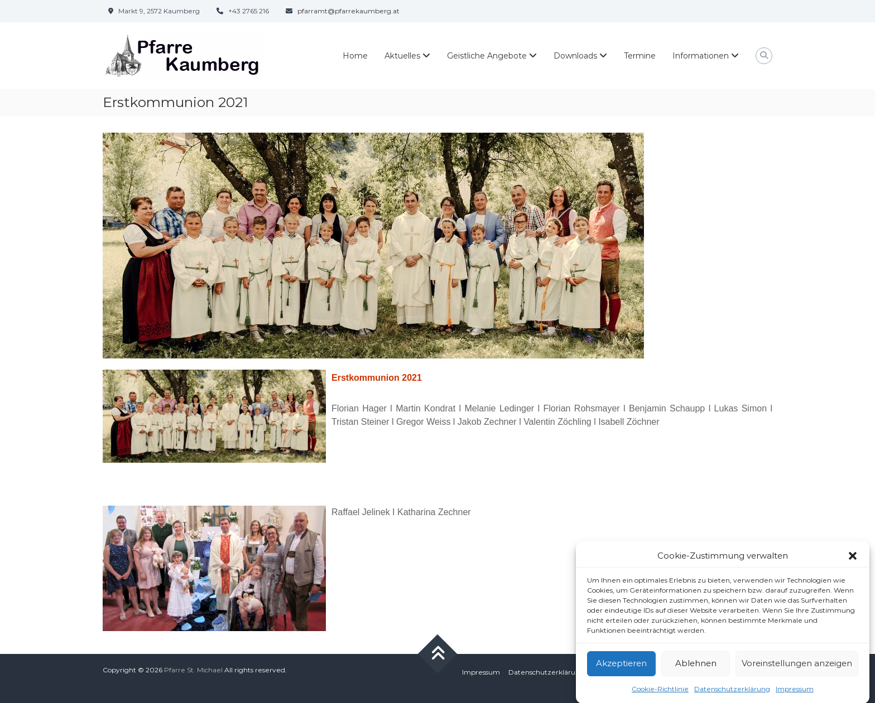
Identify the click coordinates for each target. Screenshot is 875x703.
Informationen (700, 56)
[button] (852, 561)
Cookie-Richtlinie (660, 694)
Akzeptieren (621, 668)
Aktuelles (402, 56)
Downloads (575, 56)
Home (355, 56)
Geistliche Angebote (487, 56)
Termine (640, 56)
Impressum (795, 694)
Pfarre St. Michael (193, 670)
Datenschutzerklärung (732, 694)
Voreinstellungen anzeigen (797, 668)
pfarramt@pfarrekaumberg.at (348, 11)
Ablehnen (696, 668)
